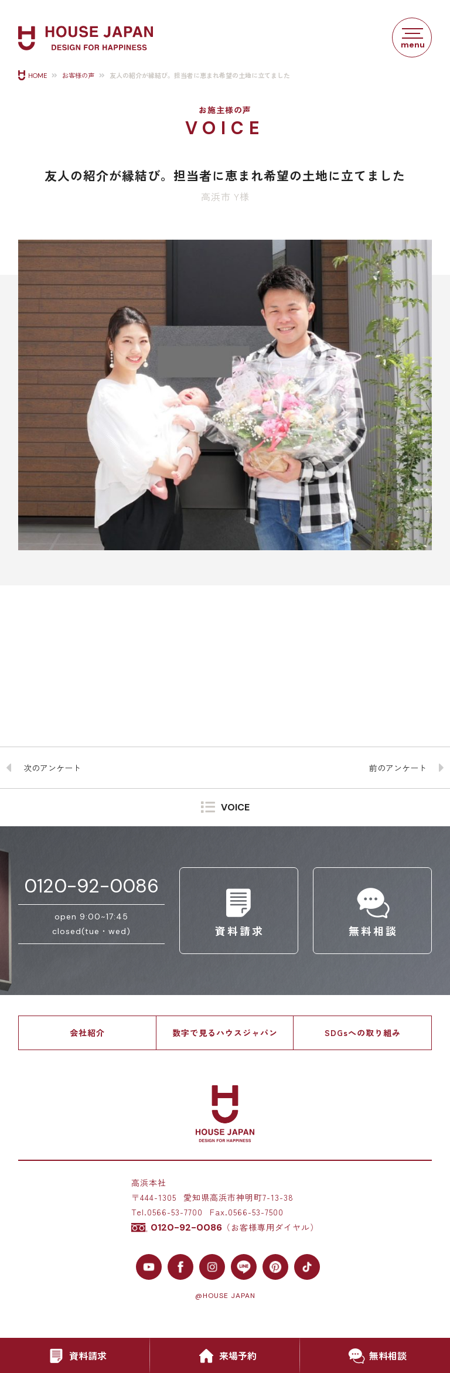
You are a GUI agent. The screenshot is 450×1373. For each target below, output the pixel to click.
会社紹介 (87, 1032)
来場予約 (225, 1356)
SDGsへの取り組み (363, 1032)
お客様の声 (78, 75)
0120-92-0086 (91, 886)
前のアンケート (398, 768)
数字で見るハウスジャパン (225, 1032)
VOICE (235, 808)
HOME (37, 75)
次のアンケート (52, 768)
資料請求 (75, 1356)
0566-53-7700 (175, 1212)
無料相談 (375, 1356)
